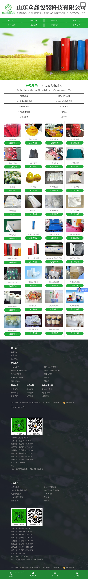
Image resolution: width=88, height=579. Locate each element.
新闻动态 (76, 21)
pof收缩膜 (75, 329)
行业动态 (14, 393)
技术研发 (29, 389)
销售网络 (45, 396)
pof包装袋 (12, 211)
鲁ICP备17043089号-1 (51, 403)
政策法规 (14, 396)
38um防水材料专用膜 (24, 101)
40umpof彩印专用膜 (54, 258)
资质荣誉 (14, 359)
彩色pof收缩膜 (12, 259)
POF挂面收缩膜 (24, 112)
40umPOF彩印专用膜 (64, 101)
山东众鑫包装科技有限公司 (30, 403)
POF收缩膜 (64, 106)
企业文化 (14, 355)
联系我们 (76, 25)
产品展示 (33, 574)
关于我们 (33, 21)
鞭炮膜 (64, 112)
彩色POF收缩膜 (64, 96)
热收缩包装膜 (24, 106)
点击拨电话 (13, 143)
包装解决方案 (47, 389)
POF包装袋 (24, 96)
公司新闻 (14, 389)
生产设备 (29, 393)
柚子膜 (64, 117)
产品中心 (55, 21)
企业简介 (14, 352)
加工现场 (29, 396)
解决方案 (33, 25)
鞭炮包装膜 (13, 139)
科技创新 (11, 25)
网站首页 (11, 21)
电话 (11, 574)
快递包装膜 (24, 117)
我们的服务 (46, 393)
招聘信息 (55, 25)
